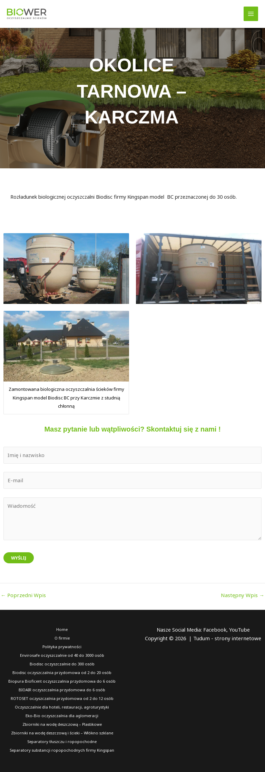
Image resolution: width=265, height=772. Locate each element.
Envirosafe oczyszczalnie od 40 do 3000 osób (62, 654)
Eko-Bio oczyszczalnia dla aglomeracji (62, 714)
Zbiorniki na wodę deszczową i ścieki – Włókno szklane (62, 731)
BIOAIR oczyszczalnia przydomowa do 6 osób (62, 688)
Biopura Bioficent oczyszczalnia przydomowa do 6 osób (62, 680)
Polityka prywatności (62, 646)
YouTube (239, 628)
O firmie (62, 637)
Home (62, 628)
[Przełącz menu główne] (251, 14)
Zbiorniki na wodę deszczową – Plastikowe (62, 722)
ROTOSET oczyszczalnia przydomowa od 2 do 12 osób (62, 697)
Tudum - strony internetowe (227, 637)
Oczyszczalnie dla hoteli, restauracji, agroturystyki (62, 706)
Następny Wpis (243, 594)
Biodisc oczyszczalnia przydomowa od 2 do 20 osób (61, 671)
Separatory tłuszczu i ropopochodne (62, 740)
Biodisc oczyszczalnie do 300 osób (62, 663)
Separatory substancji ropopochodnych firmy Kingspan (62, 748)
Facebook (215, 628)
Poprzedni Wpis (22, 594)
